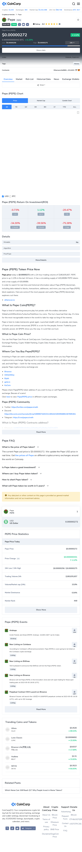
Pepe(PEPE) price (24, 396)
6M (45, 107)
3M (35, 107)
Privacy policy (46, 828)
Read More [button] (41, 432)
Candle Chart (67, 101)
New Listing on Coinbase (18, 644)
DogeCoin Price (55, 835)
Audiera (14, 756)
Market (19, 79)
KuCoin (7, 385)
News (56, 79)
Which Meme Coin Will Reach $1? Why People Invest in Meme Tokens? (33, 790)
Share (40, 85)
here (8, 396)
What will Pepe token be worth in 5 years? (25, 485)
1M (26, 107)
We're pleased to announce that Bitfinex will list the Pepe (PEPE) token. (35, 666)
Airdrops (11, 630)
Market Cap (41, 101)
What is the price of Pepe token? (20, 447)
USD (7, 196)
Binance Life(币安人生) (21, 747)
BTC (14, 196)
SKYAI (14, 766)
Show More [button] (41, 610)
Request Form (65, 817)
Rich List (30, 79)
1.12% (75, 35)
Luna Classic (16, 737)
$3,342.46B (43, 10)
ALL (74, 107)
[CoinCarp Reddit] (17, 828)
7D (16, 107)
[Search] (73, 3)
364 (26, 10)
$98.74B (59, 10)
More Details (41, 260)
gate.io (7, 382)
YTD (64, 107)
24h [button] (72, 43)
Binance (7, 371)
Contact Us (65, 824)
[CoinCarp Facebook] (12, 828)
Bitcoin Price (55, 816)
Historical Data (44, 79)
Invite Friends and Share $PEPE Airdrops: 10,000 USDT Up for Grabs (34, 635)
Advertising (65, 811)
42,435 (11, 10)
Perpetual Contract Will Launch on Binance (26, 692)
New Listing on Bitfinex (17, 661)
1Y (54, 107)
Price (15, 101)
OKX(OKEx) (9, 375)
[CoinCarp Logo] (12, 4)
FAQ (65, 830)
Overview (8, 79)
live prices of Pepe (24, 455)
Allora (14, 728)
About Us (46, 815)
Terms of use (46, 820)
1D (7, 107)
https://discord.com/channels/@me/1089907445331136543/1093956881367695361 (40, 414)
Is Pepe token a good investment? (21, 467)
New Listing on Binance (17, 675)
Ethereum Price (55, 823)
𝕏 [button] (19, 25)
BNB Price (54, 829)
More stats (41, 50)
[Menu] (78, 3)
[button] (23, 24)
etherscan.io (9, 300)
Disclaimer (46, 834)
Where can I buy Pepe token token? (22, 473)
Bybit (6, 378)
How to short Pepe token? (17, 479)
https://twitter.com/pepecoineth (24, 407)
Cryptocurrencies (8, 14)
